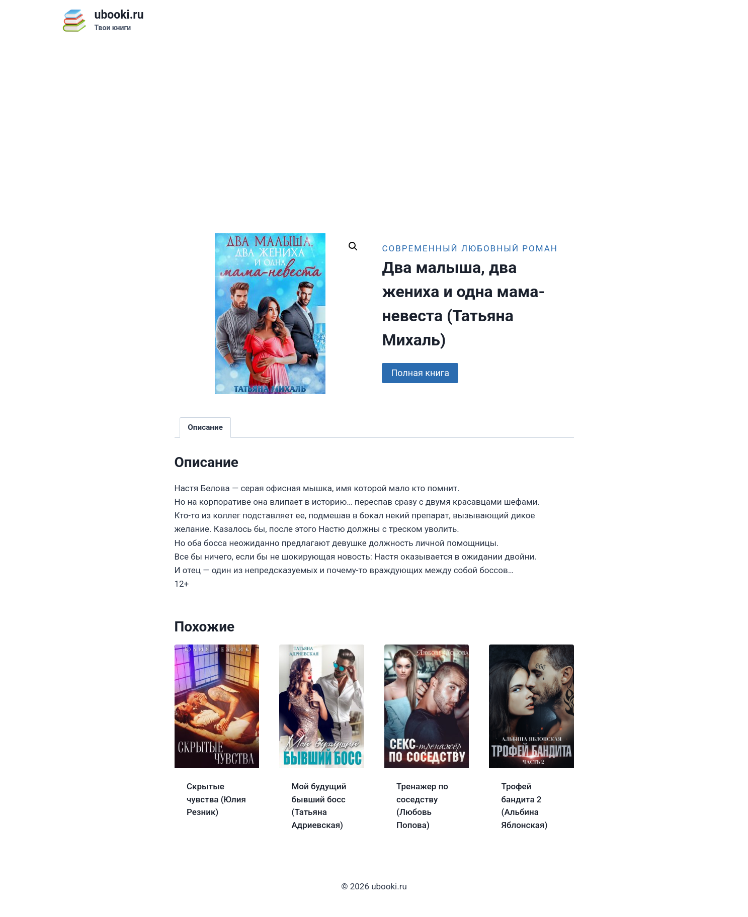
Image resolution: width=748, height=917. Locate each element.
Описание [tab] (205, 427)
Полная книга (420, 373)
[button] (353, 246)
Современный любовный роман (470, 248)
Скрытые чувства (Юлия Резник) (216, 799)
